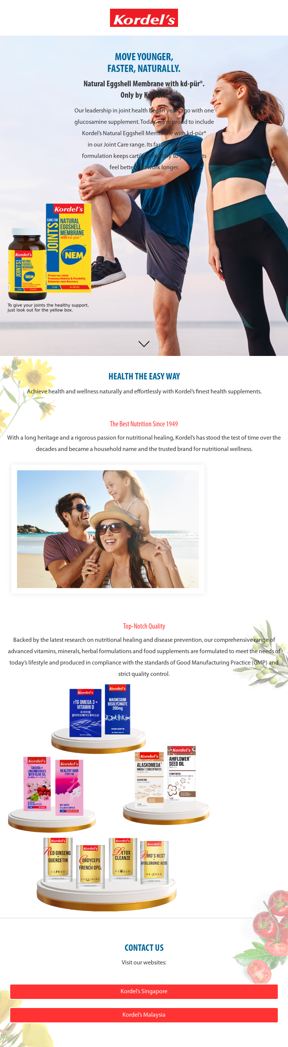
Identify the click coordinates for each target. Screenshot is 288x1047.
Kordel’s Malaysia (144, 1015)
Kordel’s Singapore (144, 992)
